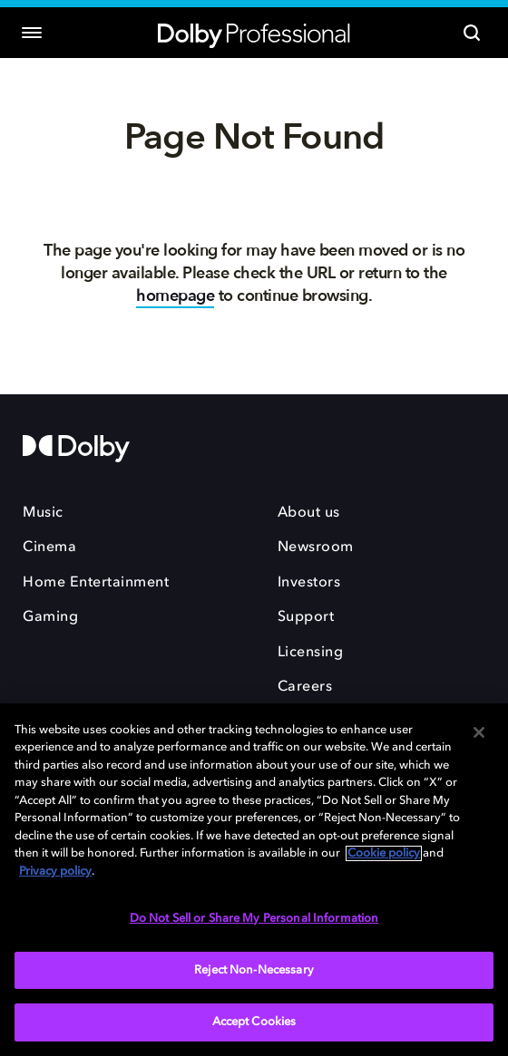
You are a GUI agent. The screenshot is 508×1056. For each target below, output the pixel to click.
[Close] (479, 732)
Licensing (311, 652)
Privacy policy (55, 871)
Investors (309, 583)
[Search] (471, 32)
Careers (305, 687)
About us (309, 513)
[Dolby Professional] (254, 33)
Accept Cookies (254, 1022)
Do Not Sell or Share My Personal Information (254, 919)
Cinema (49, 547)
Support (306, 617)
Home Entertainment (96, 583)
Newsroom (316, 547)
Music (43, 513)
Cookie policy (383, 853)
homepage (175, 296)
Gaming (50, 617)
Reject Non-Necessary (254, 970)
